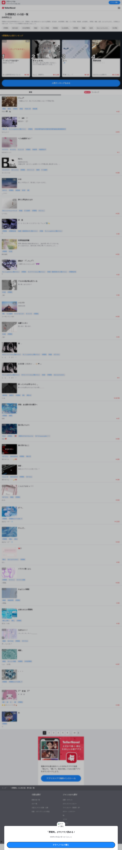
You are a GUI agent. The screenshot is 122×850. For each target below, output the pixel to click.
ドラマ (65, 819)
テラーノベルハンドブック (42, 829)
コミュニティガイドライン (57, 829)
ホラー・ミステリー (69, 811)
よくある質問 (34, 832)
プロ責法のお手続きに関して (63, 832)
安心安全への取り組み (72, 829)
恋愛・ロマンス (67, 800)
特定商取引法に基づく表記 (86, 829)
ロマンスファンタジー (70, 804)
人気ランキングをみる (61, 83)
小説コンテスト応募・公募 (40, 807)
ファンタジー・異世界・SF (71, 807)
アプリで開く (114, 2)
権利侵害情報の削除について (47, 832)
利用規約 (31, 829)
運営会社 (88, 832)
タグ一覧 (34, 804)
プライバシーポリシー (79, 832)
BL (64, 815)
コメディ (65, 823)
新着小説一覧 (36, 800)
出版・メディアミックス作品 (41, 811)
